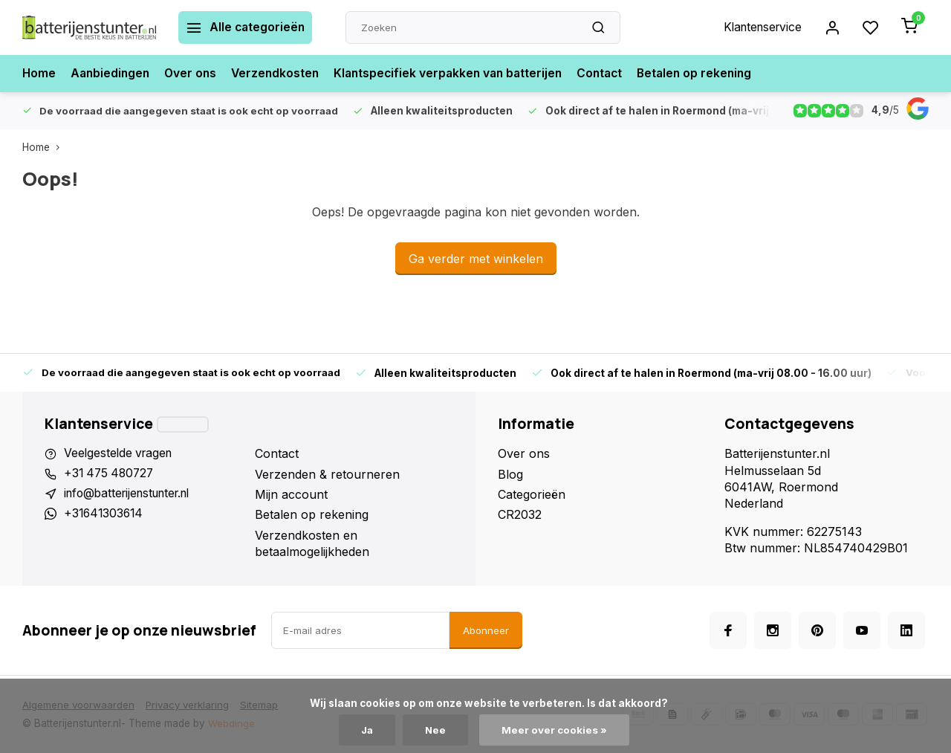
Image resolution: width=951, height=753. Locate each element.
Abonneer (486, 630)
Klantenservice (760, 27)
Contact (614, 73)
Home (39, 73)
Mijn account (291, 494)
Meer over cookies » (555, 730)
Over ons (194, 73)
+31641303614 (105, 514)
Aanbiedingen (112, 73)
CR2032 (520, 514)
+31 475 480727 (111, 474)
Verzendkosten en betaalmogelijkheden (312, 543)
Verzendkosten (281, 73)
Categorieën (531, 494)
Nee (436, 730)
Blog (510, 474)
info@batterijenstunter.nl (132, 494)
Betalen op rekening (712, 73)
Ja (367, 730)
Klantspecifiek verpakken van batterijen (458, 73)
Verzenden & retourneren (327, 474)
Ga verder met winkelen (476, 258)
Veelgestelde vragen (120, 453)
